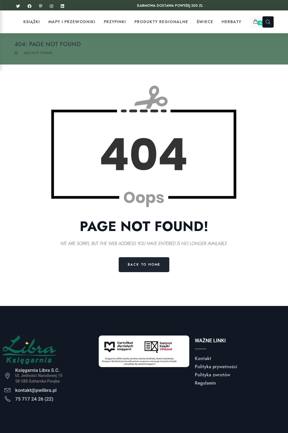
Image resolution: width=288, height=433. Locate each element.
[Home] (16, 52)
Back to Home (144, 264)
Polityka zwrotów (212, 375)
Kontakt (203, 358)
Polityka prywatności (216, 366)
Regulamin (205, 383)
